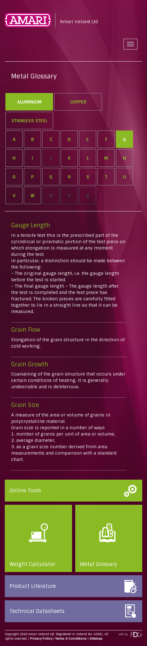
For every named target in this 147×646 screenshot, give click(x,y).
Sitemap (96, 638)
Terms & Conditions (71, 638)
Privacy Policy (41, 638)
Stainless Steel (29, 120)
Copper (78, 102)
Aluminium (29, 102)
